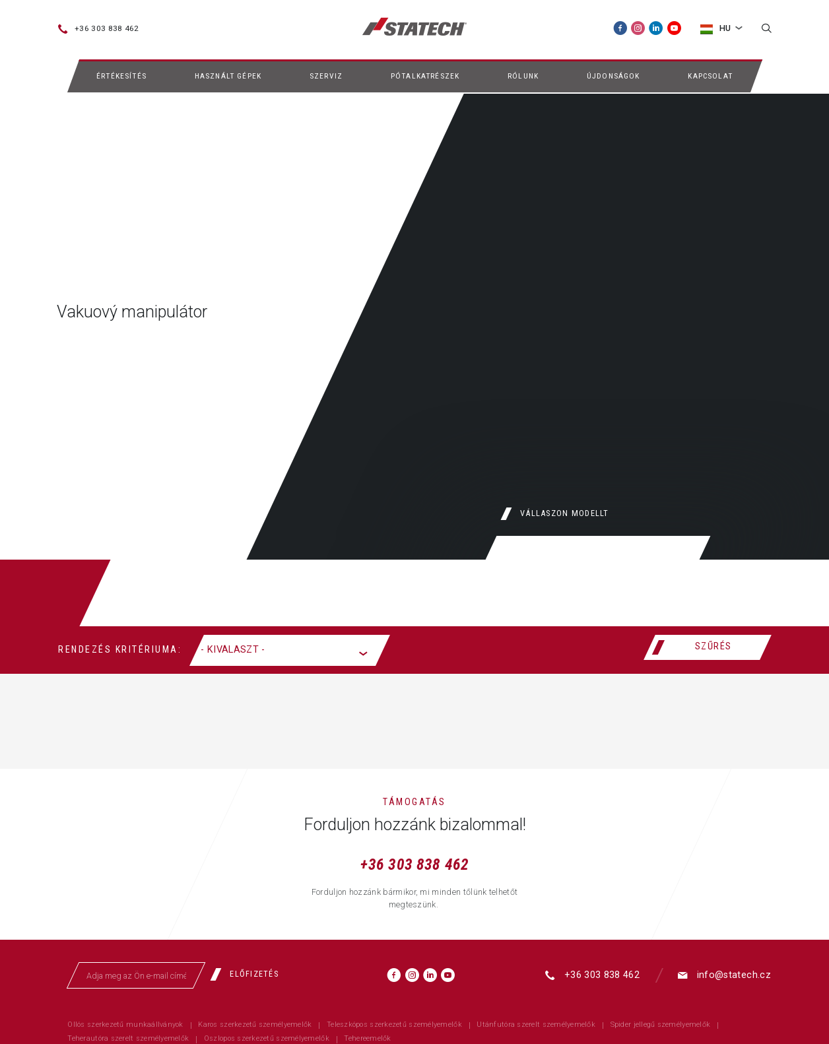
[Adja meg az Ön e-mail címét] (137, 975)
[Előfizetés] (249, 974)
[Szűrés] (707, 647)
